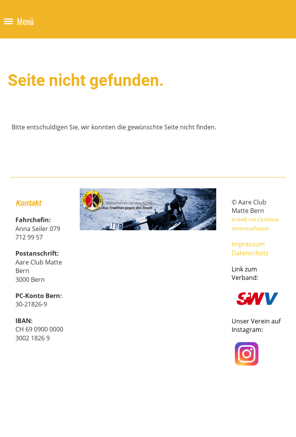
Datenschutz (250, 253)
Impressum (248, 244)
